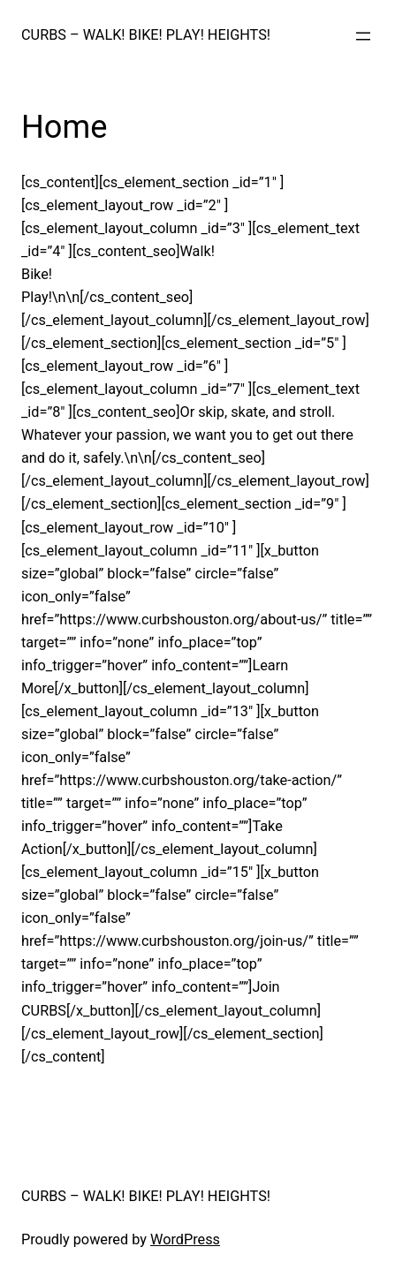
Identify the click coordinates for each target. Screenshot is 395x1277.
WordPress (185, 1239)
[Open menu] (363, 36)
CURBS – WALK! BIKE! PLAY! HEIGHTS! (145, 34)
